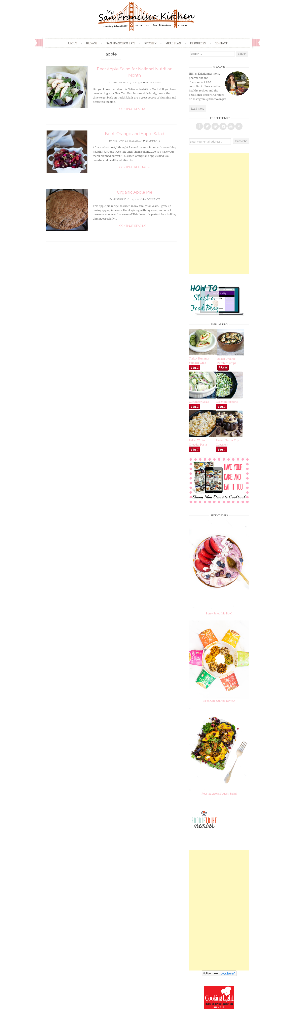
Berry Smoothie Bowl (219, 613)
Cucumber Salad (199, 402)
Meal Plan (173, 43)
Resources (198, 43)
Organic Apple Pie (134, 192)
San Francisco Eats (120, 43)
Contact (221, 43)
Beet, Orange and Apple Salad (134, 133)
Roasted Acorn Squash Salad (218, 793)
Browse (91, 43)
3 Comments (151, 141)
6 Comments (151, 82)
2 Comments (151, 199)
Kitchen (150, 43)
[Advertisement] (219, 213)
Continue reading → (134, 109)
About (72, 43)
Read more (197, 108)
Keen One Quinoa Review (219, 700)
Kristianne (119, 82)
